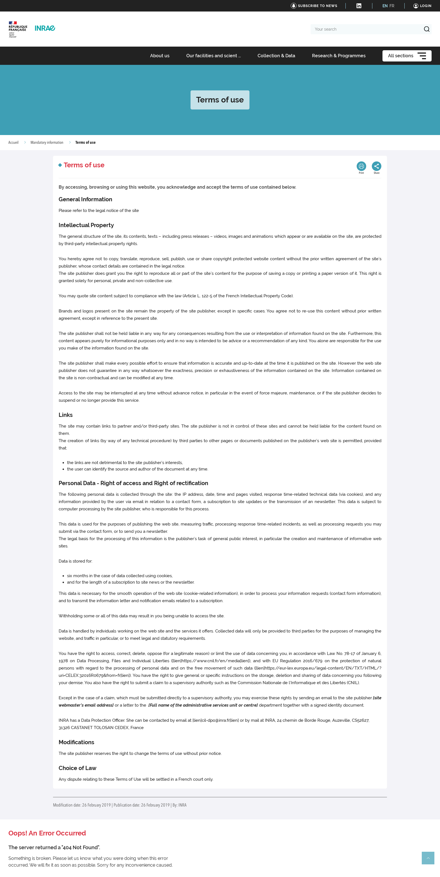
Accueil (13, 143)
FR (391, 6)
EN (385, 6)
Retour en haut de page (430, 860)
